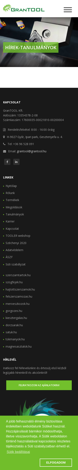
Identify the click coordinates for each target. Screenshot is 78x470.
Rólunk (10, 193)
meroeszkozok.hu (18, 304)
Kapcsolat (12, 229)
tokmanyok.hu (15, 339)
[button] (22, 462)
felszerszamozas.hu (19, 296)
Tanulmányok (15, 214)
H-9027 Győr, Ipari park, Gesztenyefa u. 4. (35, 137)
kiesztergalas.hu (16, 318)
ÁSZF (9, 257)
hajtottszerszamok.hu (20, 289)
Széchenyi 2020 (16, 243)
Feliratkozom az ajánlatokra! (39, 385)
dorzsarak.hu (14, 325)
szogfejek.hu (14, 282)
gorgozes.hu (14, 311)
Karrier (10, 221)
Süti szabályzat (16, 264)
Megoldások (14, 207)
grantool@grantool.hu (31, 151)
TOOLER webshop (18, 236)
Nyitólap (11, 186)
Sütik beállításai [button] (18, 452)
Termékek (12, 200)
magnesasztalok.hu (19, 346)
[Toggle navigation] (68, 10)
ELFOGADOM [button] (56, 462)
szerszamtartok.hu (18, 275)
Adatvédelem (14, 250)
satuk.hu (11, 332)
